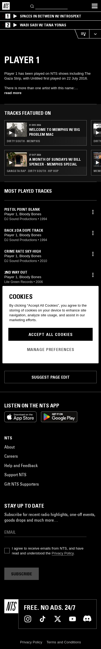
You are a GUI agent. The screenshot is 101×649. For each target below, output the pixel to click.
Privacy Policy (63, 553)
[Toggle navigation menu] (94, 6)
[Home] (6, 6)
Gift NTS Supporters (21, 484)
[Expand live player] (95, 34)
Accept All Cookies (51, 334)
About (9, 447)
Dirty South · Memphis (23, 141)
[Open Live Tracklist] (82, 34)
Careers (11, 456)
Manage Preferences (50, 349)
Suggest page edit (51, 377)
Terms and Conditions (64, 642)
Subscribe (21, 573)
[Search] (32, 5)
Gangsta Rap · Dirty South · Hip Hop (33, 171)
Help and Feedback (21, 465)
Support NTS (15, 474)
